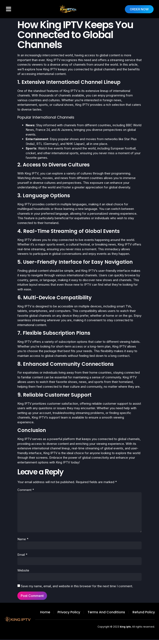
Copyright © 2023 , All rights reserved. (126, 627)
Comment (25, 490)
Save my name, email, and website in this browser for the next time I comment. (77, 587)
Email (22, 555)
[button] (9, 9)
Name (22, 539)
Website (23, 571)
